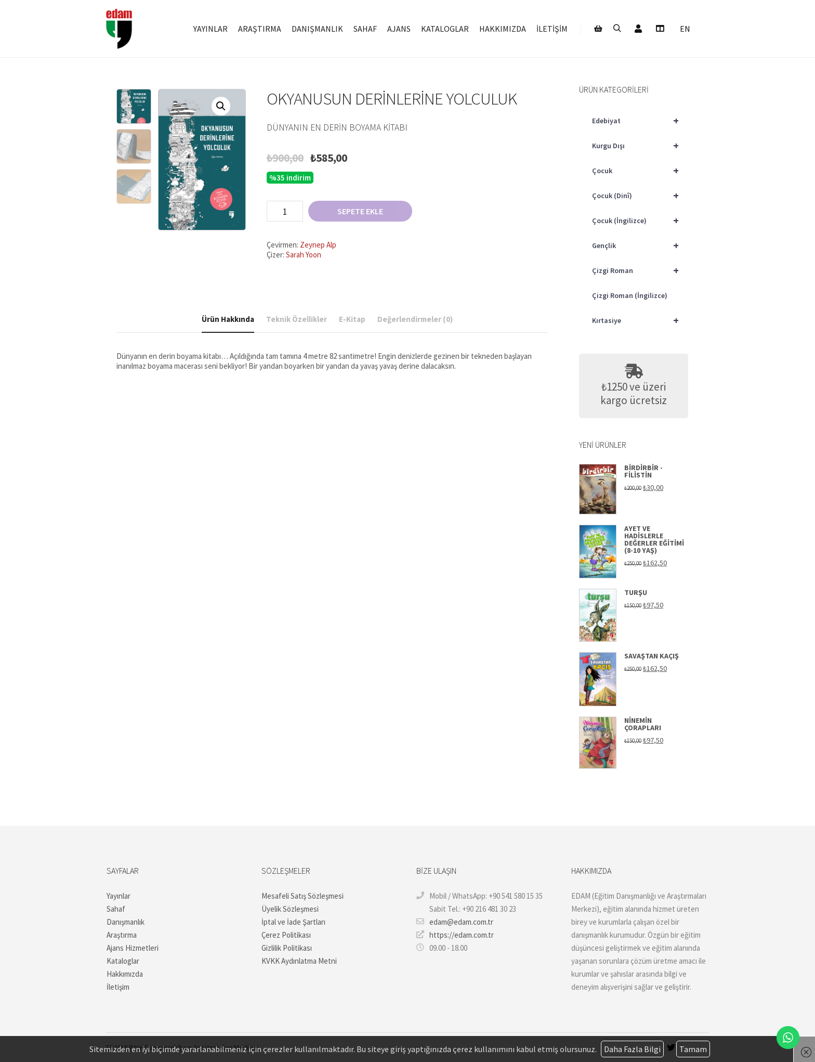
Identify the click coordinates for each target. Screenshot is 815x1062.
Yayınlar (118, 896)
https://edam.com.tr (455, 934)
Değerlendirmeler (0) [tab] (415, 319)
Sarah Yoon (303, 255)
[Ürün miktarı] (285, 211)
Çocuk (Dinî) (640, 195)
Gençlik (640, 245)
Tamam (693, 1049)
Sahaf (116, 909)
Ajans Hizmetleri (133, 948)
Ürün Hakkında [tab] (228, 319)
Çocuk (640, 170)
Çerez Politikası (286, 935)
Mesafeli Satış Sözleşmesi (302, 896)
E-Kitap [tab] (352, 319)
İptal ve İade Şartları (293, 922)
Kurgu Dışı (640, 145)
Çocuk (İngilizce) (640, 220)
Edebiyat (640, 120)
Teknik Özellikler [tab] (296, 319)
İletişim (118, 987)
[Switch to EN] (685, 30)
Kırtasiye (640, 320)
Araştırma (122, 935)
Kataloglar (123, 961)
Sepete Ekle (360, 211)
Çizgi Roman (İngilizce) (629, 295)
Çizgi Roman (640, 270)
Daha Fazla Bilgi (632, 1049)
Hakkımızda (125, 974)
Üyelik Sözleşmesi (290, 909)
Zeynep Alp (318, 245)
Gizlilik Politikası (286, 948)
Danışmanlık (125, 922)
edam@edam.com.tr (454, 921)
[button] (221, 106)
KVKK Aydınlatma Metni (299, 961)
